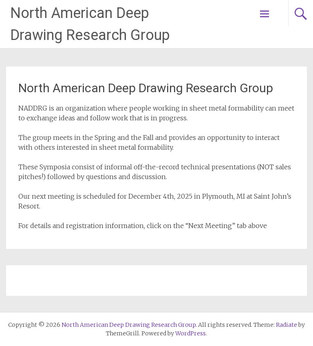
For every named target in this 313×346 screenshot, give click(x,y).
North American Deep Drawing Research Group (145, 88)
